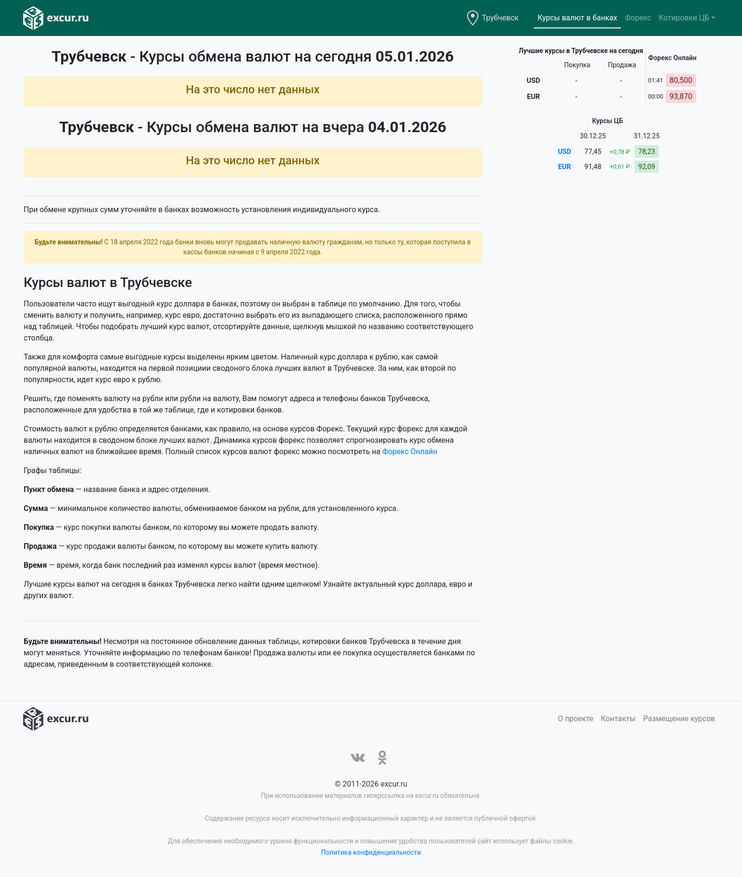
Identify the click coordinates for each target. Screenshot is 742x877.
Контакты (618, 718)
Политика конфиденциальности (371, 852)
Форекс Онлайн (409, 451)
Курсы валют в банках (577, 17)
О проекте (575, 718)
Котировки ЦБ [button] (684, 17)
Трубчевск (500, 17)
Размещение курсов (679, 718)
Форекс (638, 17)
